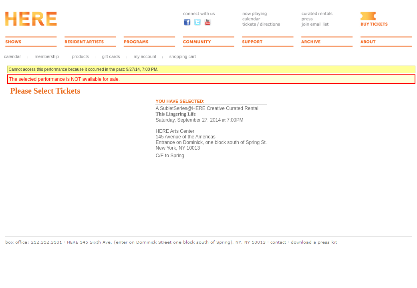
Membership (46, 56)
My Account (144, 56)
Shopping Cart (182, 56)
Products (80, 56)
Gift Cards (111, 56)
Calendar (12, 56)
